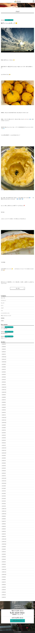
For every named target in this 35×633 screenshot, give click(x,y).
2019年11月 (4, 541)
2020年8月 (4, 518)
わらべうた (3, 297)
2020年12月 (4, 508)
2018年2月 (4, 594)
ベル (2, 310)
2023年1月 (4, 445)
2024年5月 (4, 404)
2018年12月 (4, 569)
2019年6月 (4, 554)
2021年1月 (4, 506)
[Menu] (33, 1)
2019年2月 (4, 564)
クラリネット (3, 300)
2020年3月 (4, 531)
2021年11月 (4, 480)
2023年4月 (4, 437)
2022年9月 (4, 455)
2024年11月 (4, 389)
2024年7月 (4, 399)
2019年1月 (4, 566)
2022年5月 (4, 465)
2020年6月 (4, 523)
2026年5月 (4, 344)
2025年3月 (4, 379)
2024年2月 (4, 412)
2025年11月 (4, 359)
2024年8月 (4, 397)
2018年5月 (4, 587)
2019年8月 (4, 549)
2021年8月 (4, 488)
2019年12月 (4, 539)
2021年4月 (4, 498)
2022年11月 (4, 450)
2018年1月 (4, 597)
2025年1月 (4, 384)
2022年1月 (4, 475)
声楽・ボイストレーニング (6, 315)
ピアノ (2, 305)
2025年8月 (4, 366)
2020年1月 (4, 536)
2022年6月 (4, 463)
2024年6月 (4, 402)
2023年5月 (4, 435)
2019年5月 (4, 556)
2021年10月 (4, 483)
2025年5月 (4, 374)
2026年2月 (4, 351)
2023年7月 (4, 430)
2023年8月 (4, 427)
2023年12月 (4, 417)
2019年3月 (4, 561)
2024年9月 (4, 394)
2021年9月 (4, 485)
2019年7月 (4, 551)
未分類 (2, 320)
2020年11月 (4, 511)
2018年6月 (4, 584)
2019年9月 (4, 546)
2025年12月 (4, 356)
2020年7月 (4, 521)
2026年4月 (4, 346)
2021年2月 (4, 503)
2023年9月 (4, 425)
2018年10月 (4, 574)
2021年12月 (4, 478)
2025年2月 (4, 382)
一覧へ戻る (17, 288)
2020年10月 (4, 513)
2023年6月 (4, 432)
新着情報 (2, 318)
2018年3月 (4, 592)
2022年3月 (4, 470)
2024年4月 (4, 407)
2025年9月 (4, 364)
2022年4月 (4, 468)
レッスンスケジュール (5, 313)
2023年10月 (4, 422)
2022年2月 (4, 473)
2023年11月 (4, 420)
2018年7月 (4, 582)
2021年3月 (4, 501)
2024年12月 (4, 387)
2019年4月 (4, 559)
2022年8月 (4, 458)
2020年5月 (4, 526)
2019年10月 (4, 544)
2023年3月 (4, 440)
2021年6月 (4, 493)
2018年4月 (4, 589)
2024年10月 (4, 392)
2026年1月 (4, 354)
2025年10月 (4, 361)
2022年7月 (4, 460)
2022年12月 (4, 447)
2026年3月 (4, 349)
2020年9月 (4, 516)
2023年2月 (4, 442)
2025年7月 (4, 369)
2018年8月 (4, 579)
